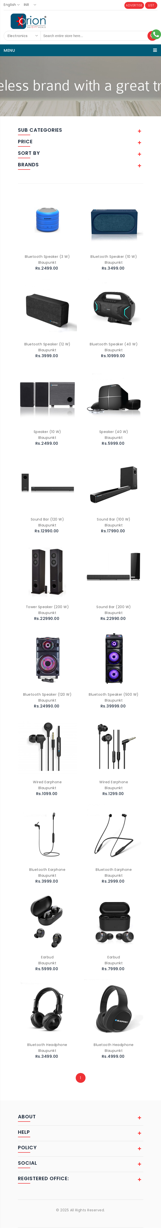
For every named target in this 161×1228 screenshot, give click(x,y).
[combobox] (13, 5)
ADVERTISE (134, 5)
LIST (151, 5)
